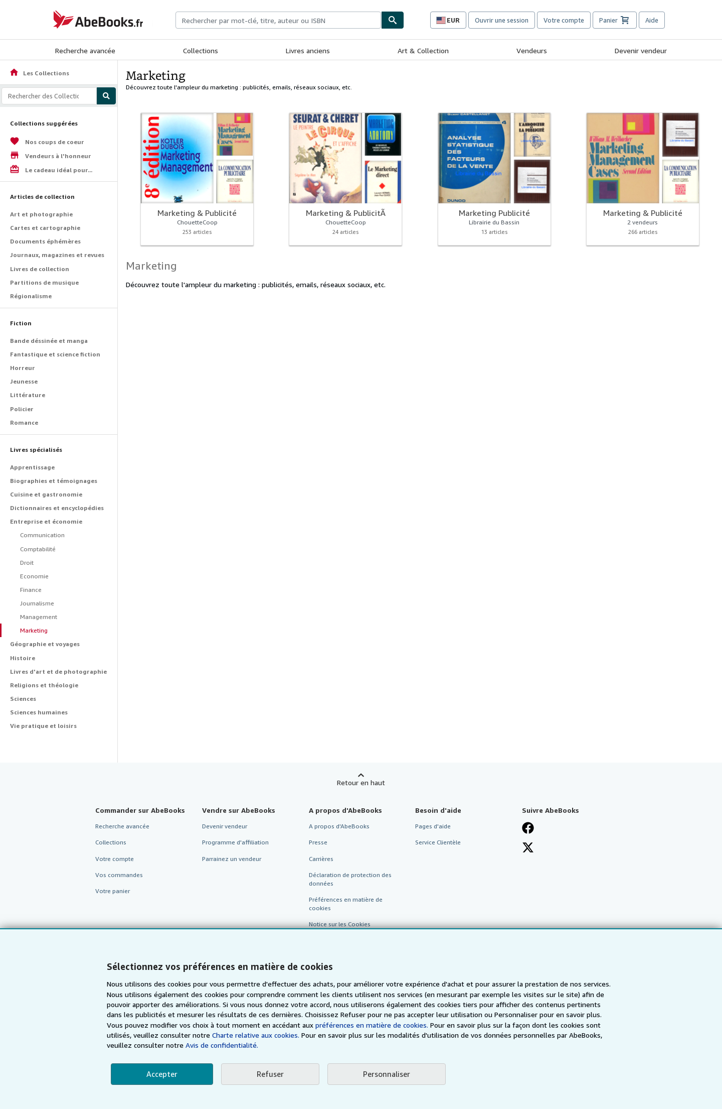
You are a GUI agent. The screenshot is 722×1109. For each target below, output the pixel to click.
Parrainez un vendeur (231, 858)
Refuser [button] (270, 1073)
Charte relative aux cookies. (256, 1035)
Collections (200, 50)
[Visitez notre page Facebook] (528, 827)
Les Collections (39, 73)
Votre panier (112, 891)
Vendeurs (531, 50)
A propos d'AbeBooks (339, 826)
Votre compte (564, 20)
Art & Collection (423, 50)
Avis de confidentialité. (222, 1045)
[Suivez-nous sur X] (528, 847)
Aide (651, 20)
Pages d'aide (433, 826)
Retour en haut (361, 782)
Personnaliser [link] (386, 1073)
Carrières (321, 858)
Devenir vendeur (641, 50)
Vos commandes (119, 875)
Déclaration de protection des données (350, 879)
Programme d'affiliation (235, 842)
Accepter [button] (161, 1073)
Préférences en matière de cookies (346, 904)
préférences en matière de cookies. (371, 1025)
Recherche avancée (85, 50)
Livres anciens (308, 50)
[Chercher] (393, 20)
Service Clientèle (438, 842)
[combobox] (278, 20)
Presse (318, 842)
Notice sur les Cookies (340, 924)
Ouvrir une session (501, 20)
